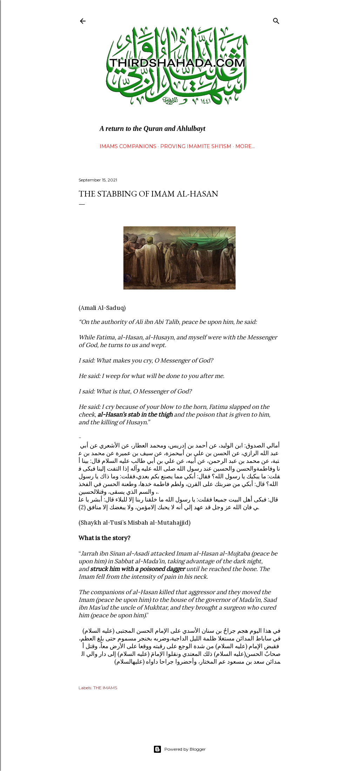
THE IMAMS (105, 687)
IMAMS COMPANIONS (128, 146)
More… (245, 146)
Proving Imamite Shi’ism (195, 146)
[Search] (276, 19)
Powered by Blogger (179, 749)
